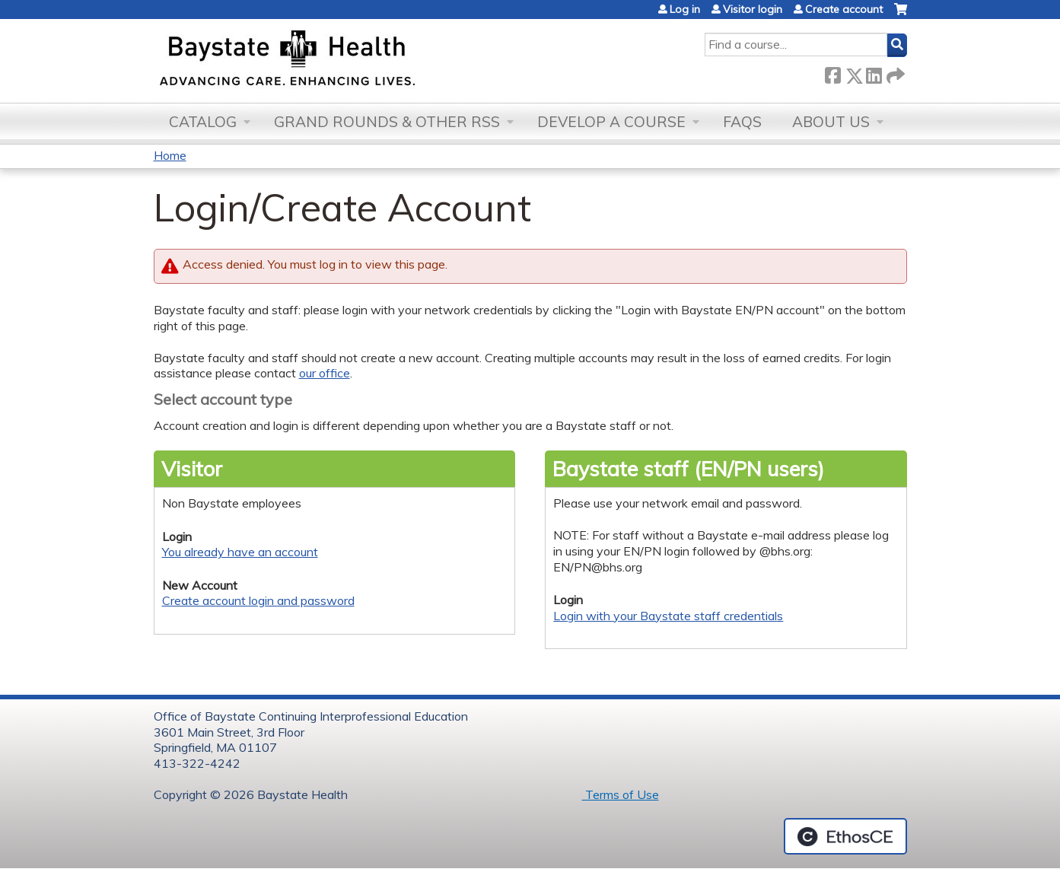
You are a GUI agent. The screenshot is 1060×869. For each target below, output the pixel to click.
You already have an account (240, 551)
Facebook (832, 72)
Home (170, 155)
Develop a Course (611, 122)
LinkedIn (873, 72)
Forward (894, 72)
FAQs (742, 122)
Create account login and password (258, 600)
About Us (831, 122)
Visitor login (752, 9)
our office (324, 372)
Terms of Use (620, 794)
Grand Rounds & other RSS (387, 122)
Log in (685, 9)
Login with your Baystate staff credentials (668, 615)
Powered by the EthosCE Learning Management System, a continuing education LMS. (845, 836)
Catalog (203, 122)
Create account (844, 9)
